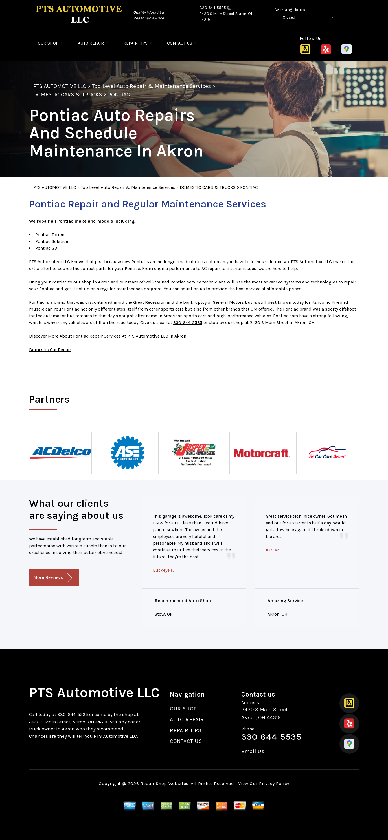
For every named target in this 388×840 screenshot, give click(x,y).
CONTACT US (179, 43)
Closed (289, 17)
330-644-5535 (213, 7)
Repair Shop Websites (164, 783)
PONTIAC (119, 94)
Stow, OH (164, 614)
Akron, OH (278, 614)
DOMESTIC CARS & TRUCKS (67, 94)
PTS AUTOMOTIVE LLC (59, 86)
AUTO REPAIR (91, 43)
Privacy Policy (274, 783)
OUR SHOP (48, 43)
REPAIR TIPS (135, 43)
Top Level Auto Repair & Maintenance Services (151, 86)
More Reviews (52, 577)
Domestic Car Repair (50, 349)
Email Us (253, 751)
